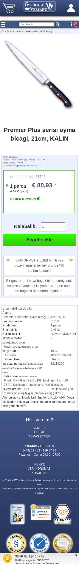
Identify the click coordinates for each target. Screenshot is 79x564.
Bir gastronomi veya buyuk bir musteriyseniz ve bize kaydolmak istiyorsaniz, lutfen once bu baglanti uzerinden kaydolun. (39, 286)
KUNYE (39, 464)
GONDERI (39, 428)
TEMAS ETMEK (39, 436)
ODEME (39, 432)
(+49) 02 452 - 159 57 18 (39, 450)
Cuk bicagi (46, 31)
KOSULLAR (40, 473)
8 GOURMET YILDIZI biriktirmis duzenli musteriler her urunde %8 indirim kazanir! (39, 265)
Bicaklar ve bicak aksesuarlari (22, 31)
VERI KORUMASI (40, 468)
